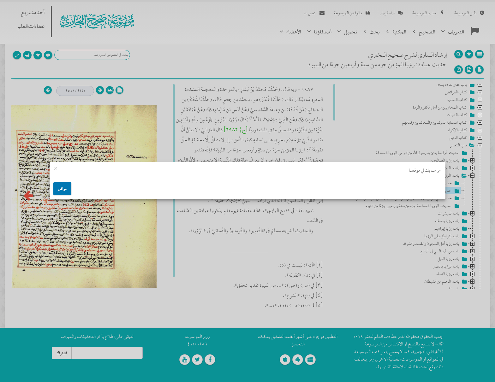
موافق (62, 189)
